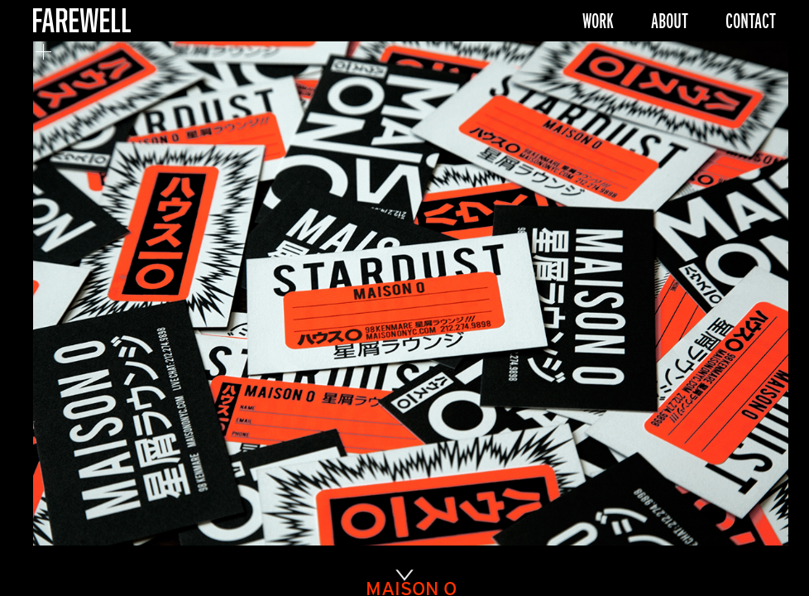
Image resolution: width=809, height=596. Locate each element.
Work (598, 20)
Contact (750, 20)
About (669, 20)
